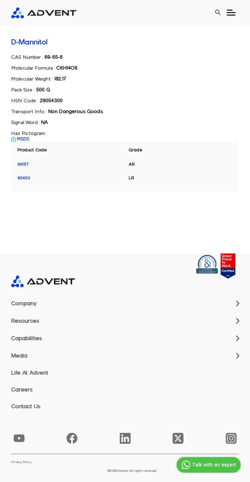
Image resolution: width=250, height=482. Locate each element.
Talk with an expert (208, 465)
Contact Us (25, 406)
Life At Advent (29, 372)
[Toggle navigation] (231, 13)
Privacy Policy (21, 462)
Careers (22, 389)
